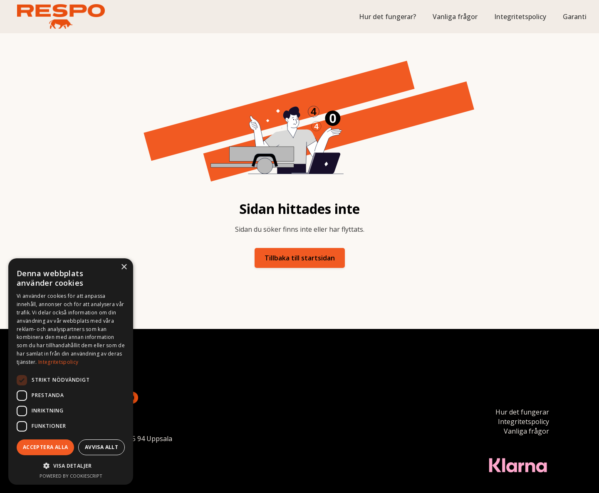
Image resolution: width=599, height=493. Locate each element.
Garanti (575, 16)
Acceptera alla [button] (45, 447)
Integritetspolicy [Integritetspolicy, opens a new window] (58, 361)
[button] (71, 466)
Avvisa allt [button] (101, 447)
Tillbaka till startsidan (300, 257)
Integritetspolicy (520, 16)
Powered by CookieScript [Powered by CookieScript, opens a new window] (71, 476)
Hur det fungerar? (387, 16)
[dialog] (70, 371)
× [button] (124, 267)
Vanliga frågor (455, 16)
